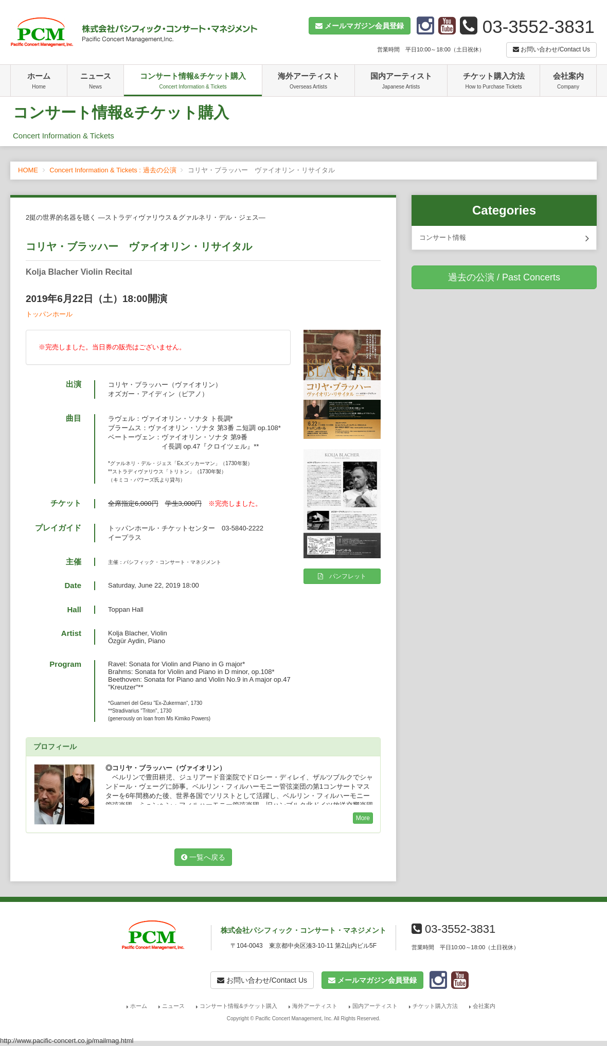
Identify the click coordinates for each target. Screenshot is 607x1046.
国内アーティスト (401, 82)
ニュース (95, 82)
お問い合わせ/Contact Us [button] (551, 49)
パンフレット (342, 576)
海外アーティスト (308, 82)
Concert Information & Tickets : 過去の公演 (112, 170)
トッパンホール (49, 314)
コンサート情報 (504, 238)
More (363, 818)
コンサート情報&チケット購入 (193, 82)
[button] (359, 25)
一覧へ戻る (203, 857)
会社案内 (568, 82)
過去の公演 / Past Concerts (504, 277)
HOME (28, 170)
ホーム (39, 82)
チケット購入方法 (494, 82)
